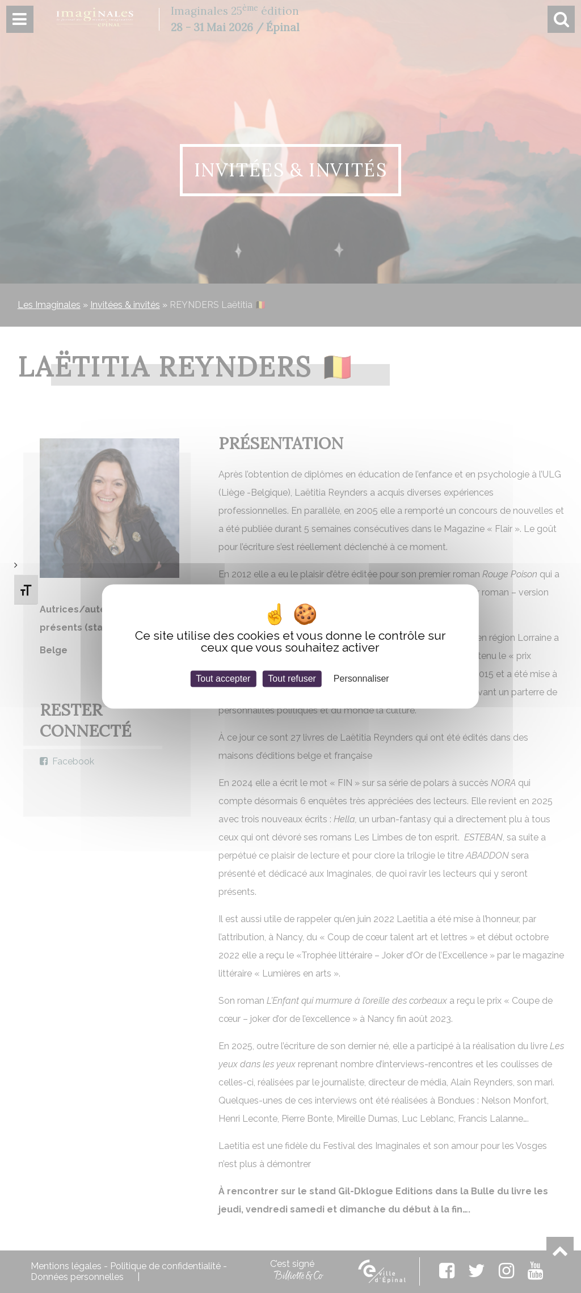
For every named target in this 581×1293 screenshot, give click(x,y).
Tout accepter (223, 678)
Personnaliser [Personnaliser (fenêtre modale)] (361, 678)
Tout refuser (291, 678)
